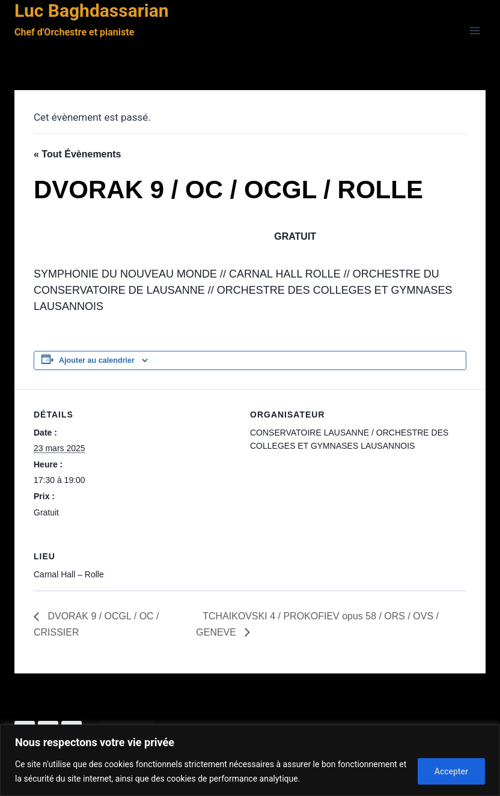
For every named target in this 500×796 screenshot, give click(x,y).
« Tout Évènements (77, 154)
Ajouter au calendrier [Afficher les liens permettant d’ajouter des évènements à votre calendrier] (97, 360)
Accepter (451, 771)
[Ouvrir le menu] (474, 31)
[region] (250, 760)
